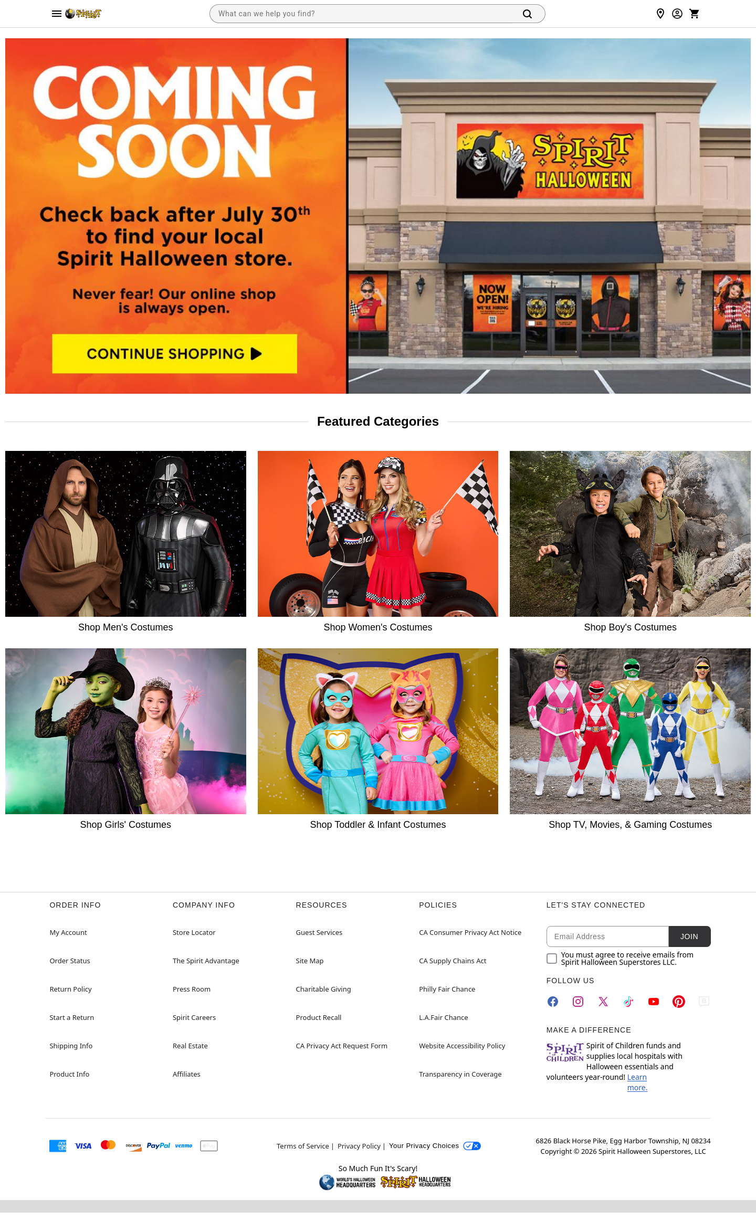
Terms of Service (303, 1146)
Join (689, 936)
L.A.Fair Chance (443, 1017)
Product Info (69, 1074)
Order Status (69, 960)
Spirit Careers (194, 1017)
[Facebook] (553, 1001)
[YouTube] (653, 1001)
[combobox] (360, 13)
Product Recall (319, 1017)
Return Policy (70, 989)
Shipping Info (70, 1045)
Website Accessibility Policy (462, 1045)
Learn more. (637, 1082)
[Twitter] (603, 1001)
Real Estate (190, 1045)
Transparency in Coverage (460, 1074)
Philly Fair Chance (447, 989)
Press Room (192, 989)
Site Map (310, 960)
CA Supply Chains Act (452, 960)
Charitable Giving (323, 989)
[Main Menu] (56, 13)
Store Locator (194, 932)
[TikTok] (628, 1001)
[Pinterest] (679, 1001)
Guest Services (319, 932)
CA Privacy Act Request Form (341, 1045)
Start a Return (71, 1017)
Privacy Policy (359, 1146)
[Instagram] (578, 1001)
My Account (68, 932)
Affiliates (187, 1074)
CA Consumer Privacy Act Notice (470, 932)
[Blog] (704, 1001)
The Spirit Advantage (206, 960)
